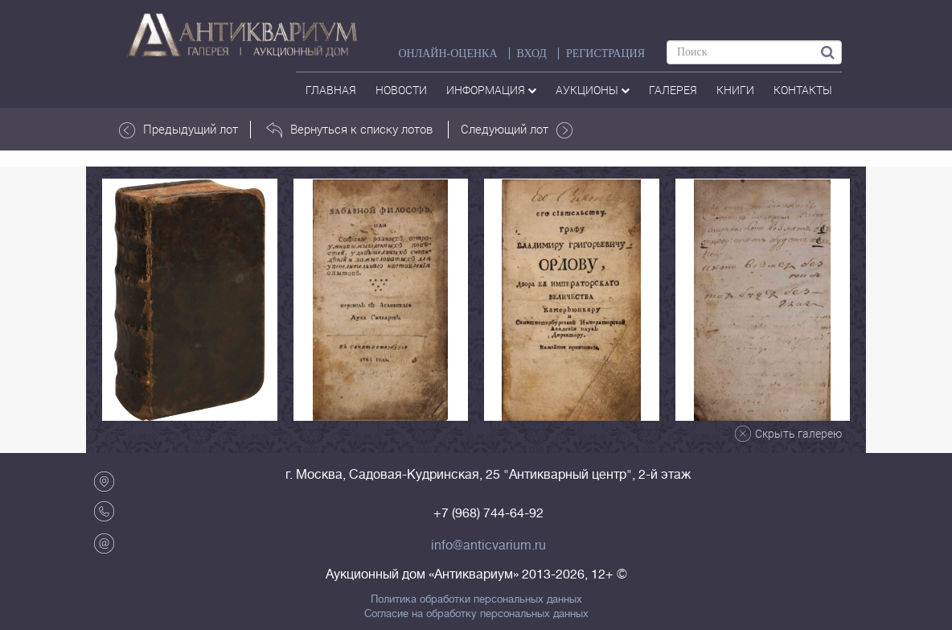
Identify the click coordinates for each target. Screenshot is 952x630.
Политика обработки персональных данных (476, 599)
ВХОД (532, 53)
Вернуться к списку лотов (349, 129)
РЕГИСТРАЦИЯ (605, 53)
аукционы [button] (593, 89)
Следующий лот (516, 129)
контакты (803, 89)
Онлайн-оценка (447, 53)
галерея (673, 89)
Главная (331, 89)
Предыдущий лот (178, 129)
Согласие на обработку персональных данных (476, 614)
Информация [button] (491, 89)
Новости (401, 89)
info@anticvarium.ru (488, 545)
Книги (735, 89)
